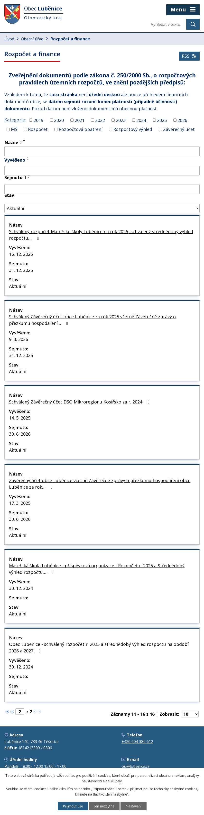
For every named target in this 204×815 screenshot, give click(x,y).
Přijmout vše (73, 806)
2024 (141, 120)
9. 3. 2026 (18, 339)
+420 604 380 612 (137, 741)
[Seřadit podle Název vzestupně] (24, 140)
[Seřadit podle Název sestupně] (24, 142)
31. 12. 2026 (21, 270)
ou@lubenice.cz (135, 766)
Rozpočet (38, 129)
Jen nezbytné (104, 806)
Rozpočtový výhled (132, 129)
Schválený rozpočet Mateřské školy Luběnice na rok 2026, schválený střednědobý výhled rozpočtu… (101, 235)
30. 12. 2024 (21, 588)
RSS (189, 56)
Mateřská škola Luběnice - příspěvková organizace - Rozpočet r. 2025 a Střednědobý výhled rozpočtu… (97, 569)
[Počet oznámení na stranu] (190, 714)
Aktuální (17, 286)
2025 (162, 120)
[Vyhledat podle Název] (102, 151)
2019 (38, 120)
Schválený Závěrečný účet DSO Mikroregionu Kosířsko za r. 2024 (80, 402)
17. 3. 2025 (19, 503)
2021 (79, 120)
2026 (182, 120)
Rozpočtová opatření (80, 129)
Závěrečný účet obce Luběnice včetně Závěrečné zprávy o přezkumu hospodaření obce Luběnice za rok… (99, 483)
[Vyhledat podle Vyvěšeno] (102, 170)
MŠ (14, 129)
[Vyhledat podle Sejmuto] (102, 189)
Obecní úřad (32, 39)
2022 (100, 120)
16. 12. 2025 (21, 254)
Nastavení (133, 806)
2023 (121, 120)
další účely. (114, 781)
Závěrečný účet (179, 129)
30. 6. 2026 (19, 434)
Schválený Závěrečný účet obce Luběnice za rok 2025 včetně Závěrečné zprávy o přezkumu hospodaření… (92, 320)
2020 (59, 120)
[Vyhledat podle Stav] (102, 208)
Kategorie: (15, 120)
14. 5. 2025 (19, 418)
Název (13, 142)
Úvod (9, 39)
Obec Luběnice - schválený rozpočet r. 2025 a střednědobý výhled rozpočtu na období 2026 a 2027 (99, 647)
